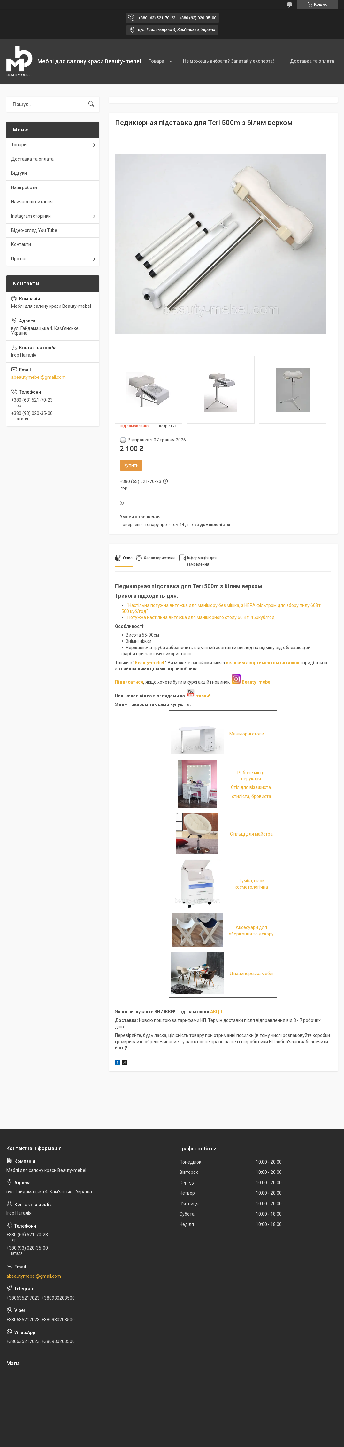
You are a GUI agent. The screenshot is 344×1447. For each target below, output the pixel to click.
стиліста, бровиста (251, 796)
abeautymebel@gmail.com (38, 377)
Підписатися (129, 682)
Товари (156, 61)
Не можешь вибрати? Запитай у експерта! (228, 61)
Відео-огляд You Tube (34, 230)
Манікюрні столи (246, 733)
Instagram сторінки (31, 216)
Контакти (21, 244)
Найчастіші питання (32, 201)
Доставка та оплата (312, 61)
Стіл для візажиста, (251, 787)
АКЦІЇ (216, 1011)
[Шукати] (91, 104)
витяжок (290, 662)
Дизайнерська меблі (251, 973)
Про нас (19, 258)
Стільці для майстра (251, 834)
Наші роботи (24, 187)
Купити (131, 465)
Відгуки (19, 173)
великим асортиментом (253, 662)
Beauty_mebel (256, 682)
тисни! (198, 695)
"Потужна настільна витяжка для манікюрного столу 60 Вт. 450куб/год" (201, 617)
